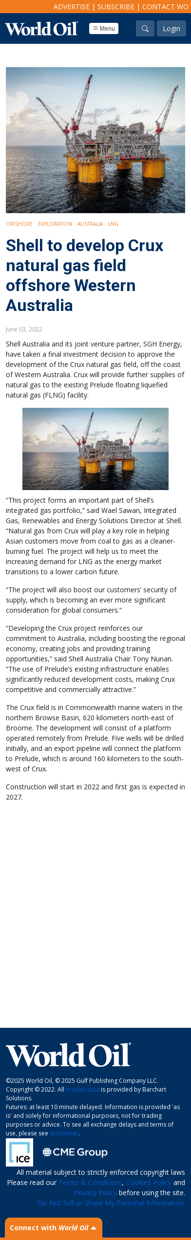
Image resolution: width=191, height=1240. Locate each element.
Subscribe (115, 6)
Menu (104, 28)
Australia (90, 223)
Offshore (19, 223)
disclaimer (64, 1133)
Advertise (72, 6)
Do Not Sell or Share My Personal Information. (111, 1202)
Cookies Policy (149, 1182)
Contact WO (165, 6)
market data (82, 1089)
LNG (113, 223)
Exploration (55, 223)
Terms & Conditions (90, 1182)
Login (171, 28)
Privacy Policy (95, 1192)
